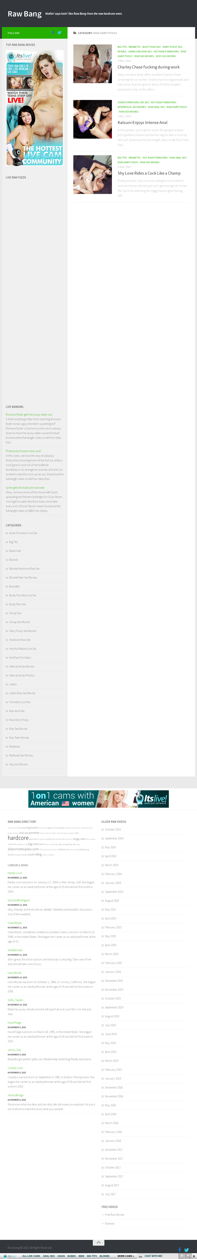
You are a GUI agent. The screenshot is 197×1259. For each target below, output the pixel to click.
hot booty (59, 827)
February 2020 (113, 963)
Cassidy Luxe (15, 1068)
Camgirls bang (18, 865)
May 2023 (110, 909)
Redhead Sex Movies (21, 755)
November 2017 (114, 1158)
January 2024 (113, 883)
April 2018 (110, 1114)
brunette (22, 827)
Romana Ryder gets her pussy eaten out (29, 414)
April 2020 (110, 945)
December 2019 (114, 980)
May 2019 (110, 1043)
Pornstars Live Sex (19, 702)
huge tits (42, 839)
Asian (47, 844)
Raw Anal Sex (156, 107)
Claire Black (15, 923)
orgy (78, 844)
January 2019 (113, 1078)
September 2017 (114, 1176)
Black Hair (15, 551)
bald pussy (84, 849)
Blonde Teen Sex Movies (23, 577)
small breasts (62, 833)
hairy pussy (91, 839)
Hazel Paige (14, 1022)
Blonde (13, 560)
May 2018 (110, 1105)
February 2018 (113, 1132)
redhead (61, 849)
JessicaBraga (16, 1095)
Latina (13, 684)
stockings (54, 844)
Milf (40, 849)
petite (41, 844)
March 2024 (111, 865)
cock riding (34, 854)
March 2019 (111, 1061)
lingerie (51, 855)
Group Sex (15, 613)
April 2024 (110, 856)
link (193, 1198)
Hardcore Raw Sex (140, 51)
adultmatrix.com (50, 849)
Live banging (14, 407)
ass (26, 844)
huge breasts (13, 833)
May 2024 (110, 847)
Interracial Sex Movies (132, 107)
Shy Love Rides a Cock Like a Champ (149, 173)
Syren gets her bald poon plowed (25, 487)
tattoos (67, 828)
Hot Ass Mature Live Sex (22, 648)
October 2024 (113, 829)
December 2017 (114, 1149)
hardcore (18, 837)
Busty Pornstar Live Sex (22, 595)
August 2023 (112, 900)
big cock (33, 844)
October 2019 (113, 998)
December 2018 (114, 1087)
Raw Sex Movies (144, 56)
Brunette (134, 47)
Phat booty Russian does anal (23, 451)
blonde (11, 854)
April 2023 (110, 918)
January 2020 (113, 972)
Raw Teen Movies (19, 737)
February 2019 (113, 1069)
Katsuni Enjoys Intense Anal (142, 122)
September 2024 (114, 838)
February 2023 (113, 927)
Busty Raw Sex (152, 47)
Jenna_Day (14, 1050)
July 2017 (110, 1194)
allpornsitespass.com (23, 849)
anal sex (23, 833)
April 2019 (110, 1052)
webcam (20, 844)
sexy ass (62, 844)
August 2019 (112, 1016)
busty (24, 854)
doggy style (79, 839)
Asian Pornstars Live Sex (133, 102)
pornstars (33, 838)
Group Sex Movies (19, 622)
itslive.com (75, 828)
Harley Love (15, 873)
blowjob (18, 855)
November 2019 (114, 989)
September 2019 (114, 1007)
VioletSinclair (15, 950)
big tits (51, 827)
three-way (43, 828)
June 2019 (111, 1034)
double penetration (64, 839)
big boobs (32, 827)
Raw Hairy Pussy (177, 107)
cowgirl (71, 833)
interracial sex (86, 828)
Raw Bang (24, 14)
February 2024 (113, 874)
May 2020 (110, 936)
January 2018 (113, 1141)
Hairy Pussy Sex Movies (22, 631)
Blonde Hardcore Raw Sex (24, 568)
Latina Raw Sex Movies (22, 693)
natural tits (12, 828)
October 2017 (113, 1167)
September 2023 (114, 892)
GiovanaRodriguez (19, 900)
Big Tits (122, 47)
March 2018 (111, 1123)
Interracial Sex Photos (22, 675)
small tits (12, 844)
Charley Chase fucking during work (149, 67)
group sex (71, 844)
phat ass (51, 838)
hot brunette (50, 833)
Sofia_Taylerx (15, 1000)
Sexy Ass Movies (166, 56)
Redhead (14, 746)
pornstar (34, 833)
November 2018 (114, 1096)
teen (77, 832)
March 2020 (111, 954)
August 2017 (112, 1185)
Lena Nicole (14, 973)
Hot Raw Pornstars (166, 51)
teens (42, 833)
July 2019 (110, 1025)
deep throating (72, 849)
